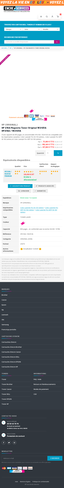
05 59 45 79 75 (13, 424)
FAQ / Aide (37, 379)
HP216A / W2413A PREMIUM (8, 173)
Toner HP (5, 404)
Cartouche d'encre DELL (10, 357)
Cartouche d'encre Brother (12, 347)
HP (10, 48)
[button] (47, 16)
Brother (4, 295)
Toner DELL (6, 394)
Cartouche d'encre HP (10, 367)
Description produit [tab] (20, 186)
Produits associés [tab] (45, 186)
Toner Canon (6, 389)
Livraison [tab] (23, 191)
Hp (3, 310)
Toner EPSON (7, 399)
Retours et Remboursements (45, 384)
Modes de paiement (41, 389)
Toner (4, 379)
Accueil (4, 48)
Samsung (5, 325)
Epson (4, 305)
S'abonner (54, 458)
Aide (16, 482)
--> (13, 29)
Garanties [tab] (40, 191)
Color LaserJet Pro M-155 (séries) (32, 208)
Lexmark (5, 315)
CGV (35, 394)
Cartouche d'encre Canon (11, 352)
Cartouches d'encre (9, 342)
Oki (3, 320)
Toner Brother (7, 384)
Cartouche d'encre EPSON (11, 362)
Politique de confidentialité (41, 482)
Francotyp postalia (9, 329)
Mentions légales (25, 482)
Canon (4, 300)
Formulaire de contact (16, 436)
